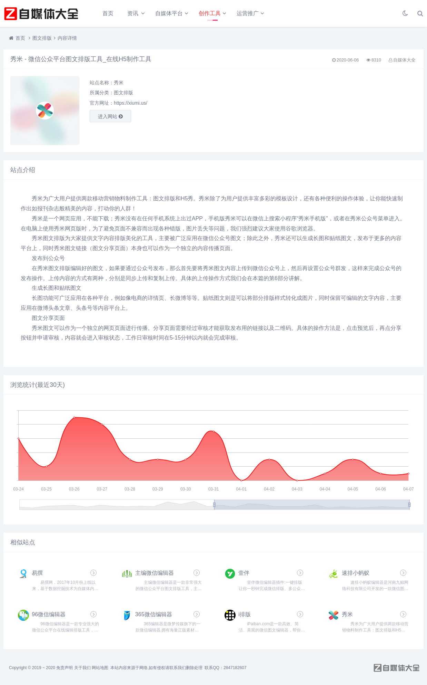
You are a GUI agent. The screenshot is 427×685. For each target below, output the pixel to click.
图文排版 (42, 38)
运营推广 (248, 13)
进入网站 (110, 116)
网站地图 (100, 667)
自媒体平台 (169, 13)
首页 (107, 13)
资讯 (132, 13)
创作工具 (210, 13)
